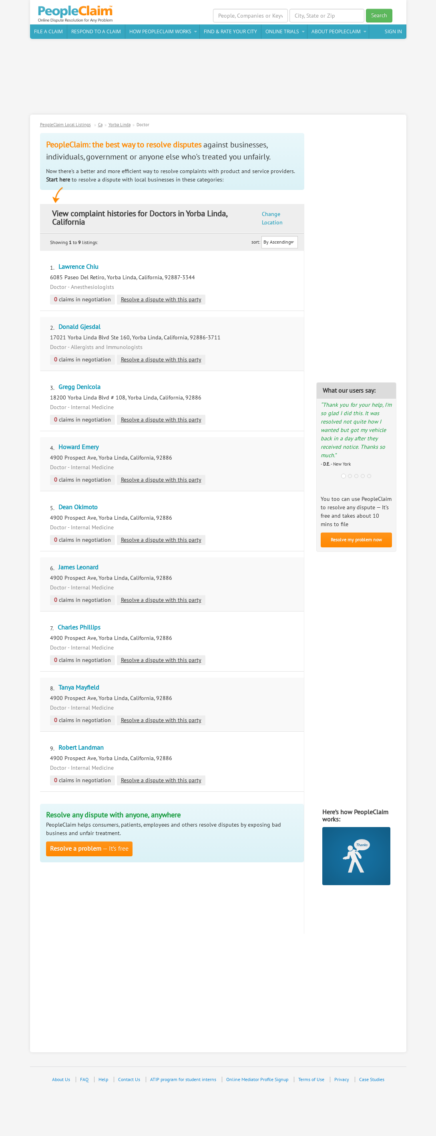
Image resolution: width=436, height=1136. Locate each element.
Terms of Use (311, 1079)
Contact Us (129, 1079)
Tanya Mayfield (78, 687)
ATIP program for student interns (183, 1079)
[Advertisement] (218, 80)
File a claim (48, 31)
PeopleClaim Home (76, 14)
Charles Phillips (79, 627)
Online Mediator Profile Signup (257, 1079)
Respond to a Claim (96, 31)
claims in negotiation (82, 299)
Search (379, 15)
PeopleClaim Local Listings (65, 124)
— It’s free (89, 848)
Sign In (393, 31)
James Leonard (78, 567)
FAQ (84, 1079)
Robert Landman (81, 747)
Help (103, 1079)
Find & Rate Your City (230, 31)
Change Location (272, 218)
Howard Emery (78, 447)
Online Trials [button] (282, 31)
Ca (100, 124)
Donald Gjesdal (79, 327)
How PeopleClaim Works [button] (160, 31)
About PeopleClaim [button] (336, 31)
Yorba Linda (119, 124)
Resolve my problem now (356, 540)
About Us (61, 1079)
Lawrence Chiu (78, 266)
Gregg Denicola (79, 387)
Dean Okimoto (78, 507)
